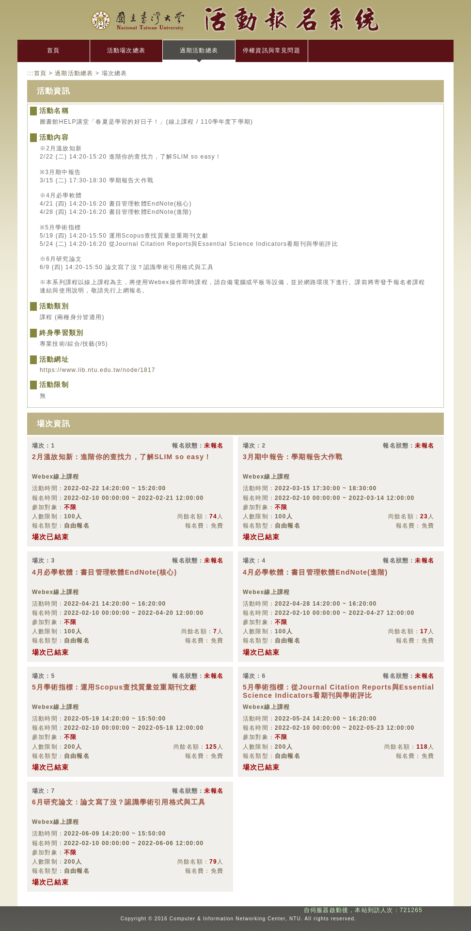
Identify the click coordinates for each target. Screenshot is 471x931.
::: (20, 42)
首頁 (53, 50)
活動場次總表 (126, 50)
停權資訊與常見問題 (271, 50)
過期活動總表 (199, 50)
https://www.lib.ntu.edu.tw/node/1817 (98, 370)
